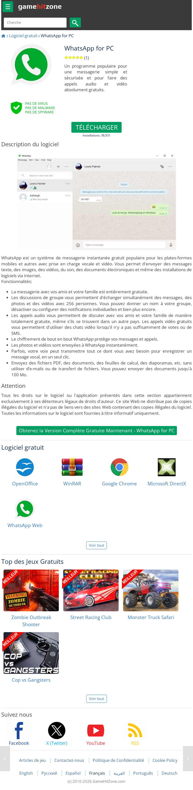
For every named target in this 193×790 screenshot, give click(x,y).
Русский (49, 773)
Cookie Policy (165, 760)
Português (143, 773)
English (26, 773)
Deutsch (169, 773)
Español (74, 773)
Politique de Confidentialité (118, 760)
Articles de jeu (32, 760)
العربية (120, 773)
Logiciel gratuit (23, 35)
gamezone (40, 6)
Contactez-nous (69, 760)
